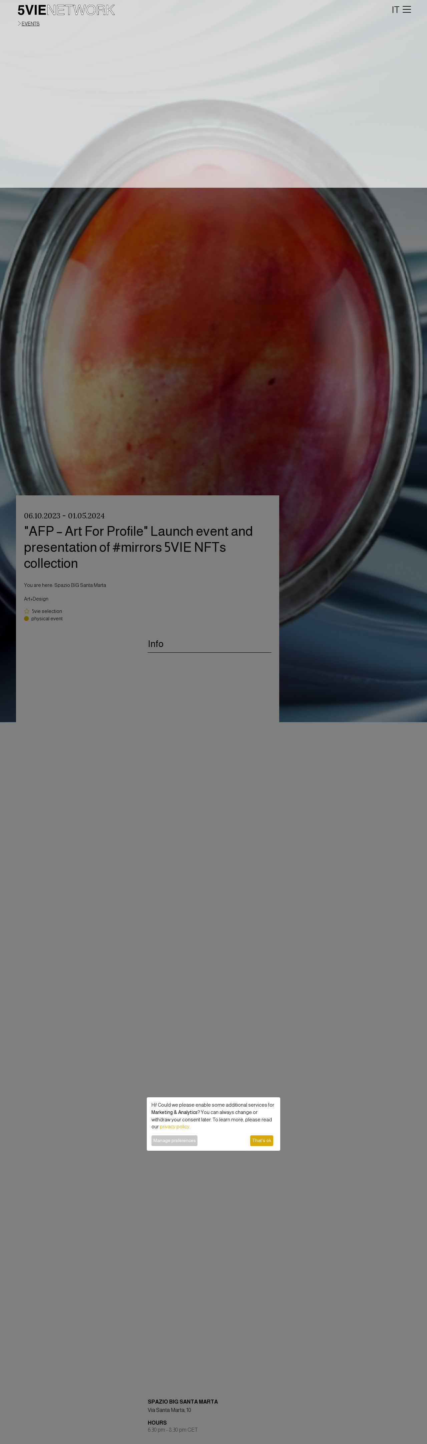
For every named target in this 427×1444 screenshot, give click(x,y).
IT (396, 9)
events (31, 23)
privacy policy (174, 1126)
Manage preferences (174, 1140)
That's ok (261, 1140)
